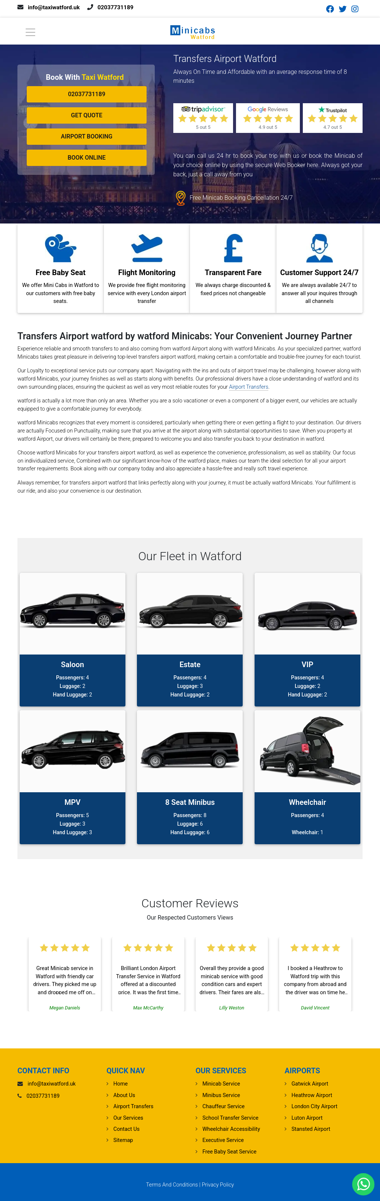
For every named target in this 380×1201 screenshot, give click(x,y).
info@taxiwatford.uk (55, 7)
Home (121, 1084)
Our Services (129, 1118)
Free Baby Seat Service (230, 1152)
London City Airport (315, 1106)
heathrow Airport (312, 1095)
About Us (124, 1095)
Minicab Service (221, 1084)
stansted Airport (311, 1129)
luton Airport (307, 1118)
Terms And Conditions (172, 1185)
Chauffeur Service (224, 1106)
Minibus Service (221, 1095)
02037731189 (118, 7)
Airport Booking (86, 136)
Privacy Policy (218, 1185)
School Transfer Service (231, 1118)
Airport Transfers (248, 387)
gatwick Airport (310, 1084)
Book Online (86, 157)
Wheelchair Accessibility (231, 1129)
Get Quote (86, 115)
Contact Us (127, 1129)
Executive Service (223, 1140)
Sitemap (123, 1140)
